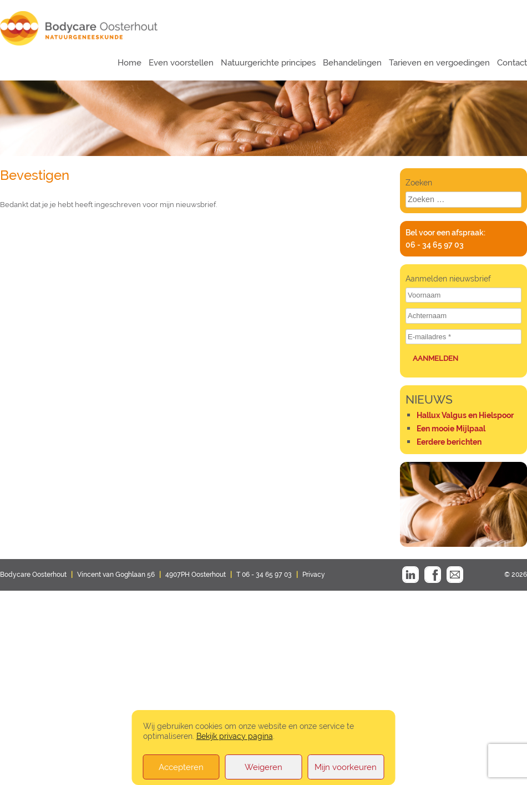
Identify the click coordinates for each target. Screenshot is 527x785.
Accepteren (181, 767)
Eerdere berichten (449, 441)
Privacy (313, 574)
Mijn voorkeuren (346, 767)
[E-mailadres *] (463, 337)
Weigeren (263, 767)
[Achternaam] (463, 316)
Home (129, 63)
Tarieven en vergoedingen (439, 63)
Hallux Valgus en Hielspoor (465, 415)
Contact (512, 63)
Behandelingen (352, 63)
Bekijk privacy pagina (234, 736)
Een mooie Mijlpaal (451, 428)
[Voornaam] (463, 295)
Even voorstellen (181, 63)
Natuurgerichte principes (268, 63)
